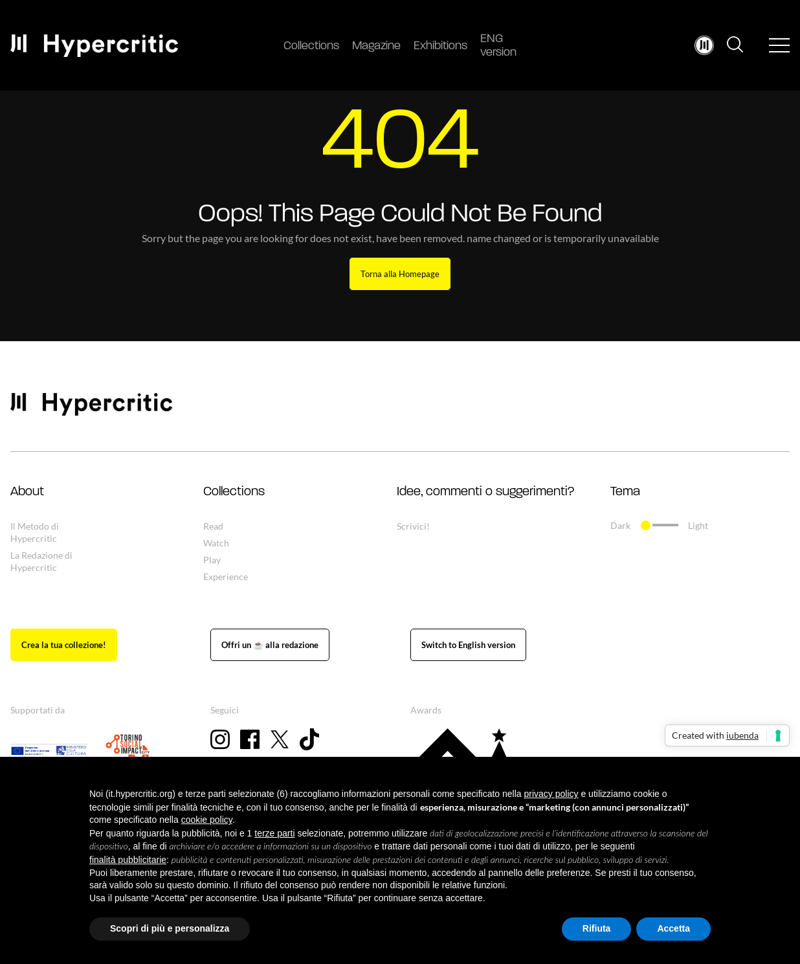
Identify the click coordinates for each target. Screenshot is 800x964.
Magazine (376, 46)
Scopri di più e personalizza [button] (169, 928)
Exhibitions (440, 46)
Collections (311, 46)
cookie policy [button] (206, 819)
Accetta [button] (673, 928)
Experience (225, 576)
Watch (216, 542)
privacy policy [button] (551, 794)
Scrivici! (413, 526)
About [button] (27, 492)
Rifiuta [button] (597, 928)
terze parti (274, 833)
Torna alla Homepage (400, 274)
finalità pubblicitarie (127, 860)
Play (212, 559)
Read (213, 526)
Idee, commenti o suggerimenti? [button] (485, 492)
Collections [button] (234, 492)
